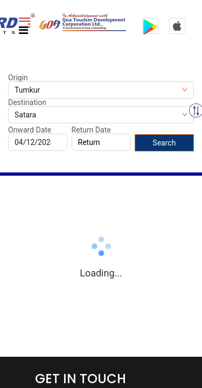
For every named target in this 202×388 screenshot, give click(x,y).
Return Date (91, 130)
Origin (18, 77)
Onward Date (29, 130)
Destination (27, 102)
